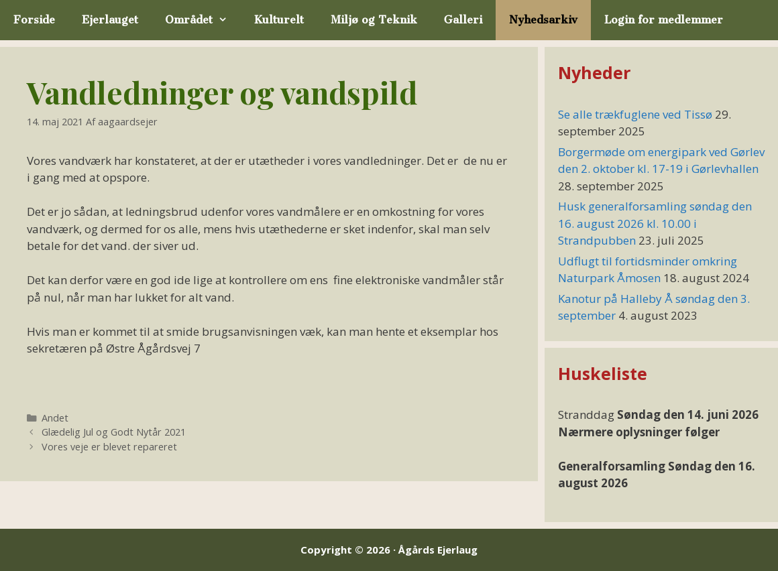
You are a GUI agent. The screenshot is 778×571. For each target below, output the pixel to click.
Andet (55, 417)
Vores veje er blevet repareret (109, 446)
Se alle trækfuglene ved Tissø (635, 114)
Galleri (463, 19)
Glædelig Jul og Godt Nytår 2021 (114, 432)
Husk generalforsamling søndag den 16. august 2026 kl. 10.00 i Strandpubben (655, 223)
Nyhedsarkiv (543, 19)
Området (203, 20)
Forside (34, 19)
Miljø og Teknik (374, 19)
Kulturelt (279, 19)
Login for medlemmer (663, 19)
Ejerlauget (110, 19)
